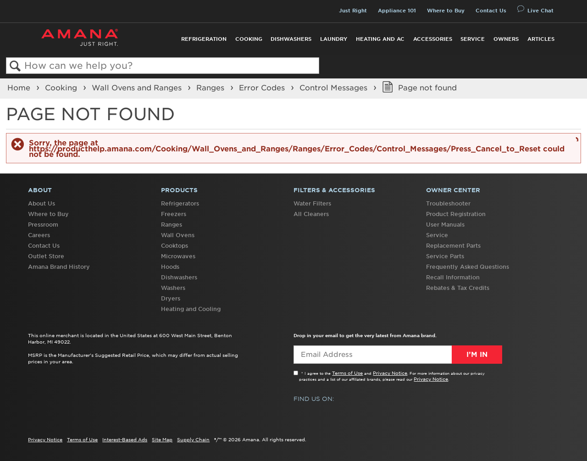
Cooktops (174, 245)
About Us (41, 203)
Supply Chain (193, 439)
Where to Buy (446, 10)
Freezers (173, 214)
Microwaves (178, 256)
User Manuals (445, 224)
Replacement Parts (453, 245)
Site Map (162, 439)
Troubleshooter (448, 203)
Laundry (333, 39)
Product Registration (456, 214)
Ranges (211, 87)
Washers (173, 287)
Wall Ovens (177, 235)
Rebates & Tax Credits (457, 287)
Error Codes (263, 87)
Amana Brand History (59, 266)
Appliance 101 (397, 10)
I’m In (476, 354)
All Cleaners (311, 214)
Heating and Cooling (191, 308)
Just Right (353, 10)
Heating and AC (380, 39)
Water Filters (312, 203)
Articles (540, 39)
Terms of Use (347, 373)
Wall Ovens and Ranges (138, 87)
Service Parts (445, 256)
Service (472, 39)
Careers (39, 235)
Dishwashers (291, 39)
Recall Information (453, 277)
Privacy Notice (390, 373)
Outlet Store (46, 256)
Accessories (432, 39)
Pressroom (43, 224)
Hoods (170, 266)
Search (15, 66)
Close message (576, 138)
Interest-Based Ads (124, 439)
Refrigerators (180, 203)
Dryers (170, 298)
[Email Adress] (398, 354)
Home (20, 87)
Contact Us (491, 10)
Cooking (248, 39)
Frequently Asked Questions (467, 266)
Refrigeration (204, 39)
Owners (506, 39)
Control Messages (334, 87)
